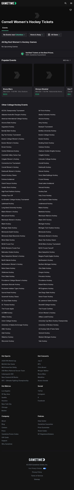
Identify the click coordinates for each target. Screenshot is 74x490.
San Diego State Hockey (47, 292)
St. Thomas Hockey (8, 305)
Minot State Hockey (8, 240)
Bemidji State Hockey (9, 131)
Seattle (4, 397)
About (4, 421)
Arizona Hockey (44, 118)
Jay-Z (40, 361)
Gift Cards (5, 437)
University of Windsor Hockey (49, 325)
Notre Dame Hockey (8, 268)
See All (67, 60)
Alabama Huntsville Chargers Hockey (14, 114)
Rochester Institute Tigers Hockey (13, 288)
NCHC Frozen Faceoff (46, 248)
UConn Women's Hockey (47, 313)
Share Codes (42, 431)
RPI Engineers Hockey (46, 288)
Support (4, 440)
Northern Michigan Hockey (47, 264)
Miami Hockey (6, 224)
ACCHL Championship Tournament (13, 110)
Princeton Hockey (45, 276)
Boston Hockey (44, 139)
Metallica (41, 377)
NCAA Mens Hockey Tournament (49, 244)
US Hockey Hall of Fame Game (49, 329)
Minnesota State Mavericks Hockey (13, 236)
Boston (4, 410)
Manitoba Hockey (44, 211)
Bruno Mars (42, 374)
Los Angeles (6, 391)
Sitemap (37, 479)
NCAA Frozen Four (8, 244)
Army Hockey (43, 123)
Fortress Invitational (8, 179)
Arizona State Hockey (9, 123)
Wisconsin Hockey (8, 341)
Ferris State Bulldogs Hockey (48, 175)
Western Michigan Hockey (47, 337)
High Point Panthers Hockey (11, 191)
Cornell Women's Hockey (10, 167)
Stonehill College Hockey (47, 305)
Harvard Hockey (44, 187)
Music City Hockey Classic (47, 240)
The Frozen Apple (8, 309)
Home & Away (36, 35)
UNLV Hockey (6, 329)
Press (4, 431)
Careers (4, 427)
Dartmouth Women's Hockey (11, 171)
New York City (6, 404)
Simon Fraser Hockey (46, 296)
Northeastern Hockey (46, 260)
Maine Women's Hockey (10, 211)
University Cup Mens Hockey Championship (53, 321)
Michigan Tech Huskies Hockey (49, 228)
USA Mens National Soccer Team (13, 371)
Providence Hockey (45, 280)
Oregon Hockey (44, 272)
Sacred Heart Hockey (9, 292)
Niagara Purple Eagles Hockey (49, 256)
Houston (5, 401)
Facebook (41, 401)
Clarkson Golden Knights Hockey (50, 151)
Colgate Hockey (44, 155)
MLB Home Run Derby (9, 367)
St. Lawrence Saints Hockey (48, 300)
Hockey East (43, 191)
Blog (3, 424)
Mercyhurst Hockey (8, 216)
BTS (39, 364)
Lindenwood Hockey (45, 203)
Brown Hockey (6, 147)
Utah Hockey (6, 333)
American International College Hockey (14, 118)
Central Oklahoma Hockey (10, 151)
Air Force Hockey (44, 110)
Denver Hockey (44, 171)
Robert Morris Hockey (46, 284)
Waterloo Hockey (7, 337)
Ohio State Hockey (45, 268)
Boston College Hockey (46, 135)
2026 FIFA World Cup (9, 361)
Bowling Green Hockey (46, 143)
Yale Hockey (43, 341)
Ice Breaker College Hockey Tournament (15, 199)
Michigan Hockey (44, 224)
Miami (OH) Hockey (45, 220)
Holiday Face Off (7, 195)
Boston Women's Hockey (10, 143)
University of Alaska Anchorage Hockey (15, 325)
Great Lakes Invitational (46, 183)
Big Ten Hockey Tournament (11, 135)
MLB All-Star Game (8, 364)
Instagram (41, 394)
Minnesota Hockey (45, 232)
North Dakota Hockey (9, 260)
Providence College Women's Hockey (14, 280)
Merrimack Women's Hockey (11, 220)
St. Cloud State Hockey (9, 300)
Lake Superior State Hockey (48, 199)
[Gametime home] (10, 3)
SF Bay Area (6, 394)
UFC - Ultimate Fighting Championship (15, 380)
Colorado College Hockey (47, 159)
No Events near (14, 35)
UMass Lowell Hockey (46, 317)
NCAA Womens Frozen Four (11, 248)
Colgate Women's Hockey (10, 159)
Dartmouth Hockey (45, 167)
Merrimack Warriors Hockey (48, 216)
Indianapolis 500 (7, 374)
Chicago (4, 407)
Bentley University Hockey (47, 131)
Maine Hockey (43, 207)
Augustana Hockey (8, 127)
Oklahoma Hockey (8, 272)
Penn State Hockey (8, 276)
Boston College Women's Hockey (13, 139)
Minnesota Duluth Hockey (10, 232)
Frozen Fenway (44, 179)
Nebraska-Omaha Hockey (10, 252)
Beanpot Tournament (46, 127)
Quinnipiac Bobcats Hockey (11, 284)
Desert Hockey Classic (9, 175)
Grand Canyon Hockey (9, 183)
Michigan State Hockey (9, 228)
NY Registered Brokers (46, 434)
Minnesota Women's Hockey (48, 236)
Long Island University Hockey (12, 207)
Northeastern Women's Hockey (12, 264)
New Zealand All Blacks (10, 377)
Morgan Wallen (43, 371)
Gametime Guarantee (45, 424)
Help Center (42, 421)
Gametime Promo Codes (10, 434)
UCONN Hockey (7, 313)
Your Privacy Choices (35, 468)
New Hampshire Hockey (47, 252)
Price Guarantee (43, 427)
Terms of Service (37, 476)
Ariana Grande (43, 380)
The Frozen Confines (46, 309)
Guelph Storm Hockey (9, 187)
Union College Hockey (9, 321)
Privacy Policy (37, 472)
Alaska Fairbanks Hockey (47, 114)
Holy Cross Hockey (45, 195)
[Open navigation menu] (71, 3)
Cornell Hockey (44, 163)
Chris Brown (42, 367)
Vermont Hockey (44, 333)
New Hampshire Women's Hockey (13, 256)
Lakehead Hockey (8, 203)
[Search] (65, 3)
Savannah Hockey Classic (10, 296)
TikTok (40, 391)
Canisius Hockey (44, 147)
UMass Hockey (7, 317)
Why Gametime (7, 444)
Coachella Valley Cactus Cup (11, 155)
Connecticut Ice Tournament (11, 163)
